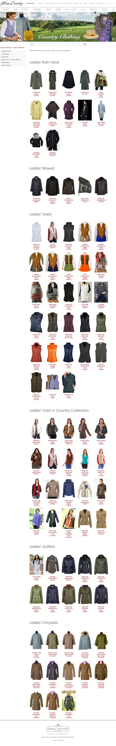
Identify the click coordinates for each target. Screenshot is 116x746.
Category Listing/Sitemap (58, 740)
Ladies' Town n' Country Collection (10, 59)
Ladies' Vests (5, 57)
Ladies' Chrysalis (6, 65)
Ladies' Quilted (5, 62)
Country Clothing (5, 47)
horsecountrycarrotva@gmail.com (58, 734)
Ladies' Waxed (5, 54)
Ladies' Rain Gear (6, 51)
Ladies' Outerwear (18, 47)
